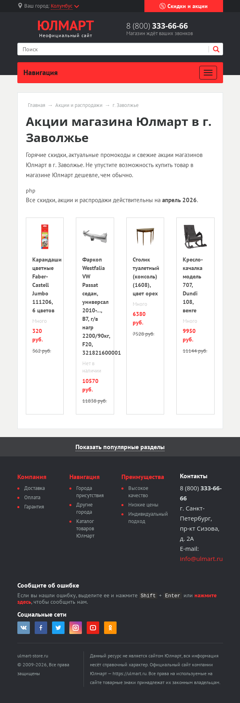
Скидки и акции (183, 6)
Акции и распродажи (78, 105)
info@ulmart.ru (201, 558)
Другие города (84, 508)
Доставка (34, 488)
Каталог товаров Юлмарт (85, 528)
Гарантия (34, 506)
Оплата (32, 497)
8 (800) (157, 26)
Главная (36, 105)
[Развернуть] (208, 73)
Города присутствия (90, 492)
